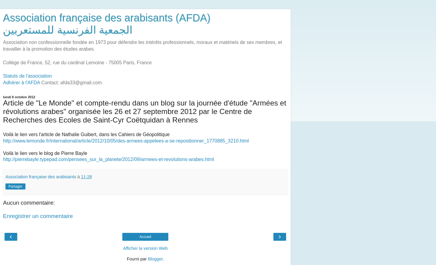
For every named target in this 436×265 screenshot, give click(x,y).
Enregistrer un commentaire (38, 216)
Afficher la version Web (145, 248)
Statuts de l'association (27, 76)
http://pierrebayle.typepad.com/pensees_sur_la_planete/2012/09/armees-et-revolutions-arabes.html (108, 159)
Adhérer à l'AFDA (21, 82)
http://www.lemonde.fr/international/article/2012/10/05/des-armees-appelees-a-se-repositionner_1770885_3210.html (126, 140)
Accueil (145, 237)
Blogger (155, 259)
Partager (15, 186)
